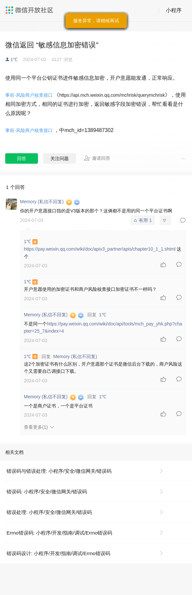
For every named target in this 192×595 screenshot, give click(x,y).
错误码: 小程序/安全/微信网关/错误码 (47, 491)
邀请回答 (97, 158)
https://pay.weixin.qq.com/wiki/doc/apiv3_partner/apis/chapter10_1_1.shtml (100, 249)
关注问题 (59, 158)
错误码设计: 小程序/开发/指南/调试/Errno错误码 (58, 553)
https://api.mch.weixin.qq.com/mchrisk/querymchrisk (112, 95)
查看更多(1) (36, 427)
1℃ (14, 59)
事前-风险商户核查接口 (29, 95)
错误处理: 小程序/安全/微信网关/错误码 (49, 512)
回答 (21, 158)
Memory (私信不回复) (75, 356)
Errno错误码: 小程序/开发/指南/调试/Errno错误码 (59, 533)
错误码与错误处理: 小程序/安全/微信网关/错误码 (59, 471)
